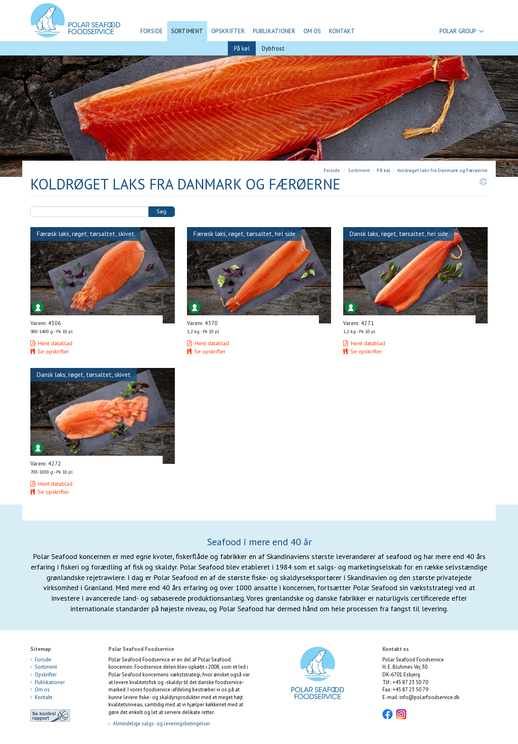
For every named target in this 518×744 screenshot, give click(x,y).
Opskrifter (228, 31)
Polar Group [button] (461, 31)
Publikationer (274, 31)
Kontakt (342, 31)
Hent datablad (51, 343)
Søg (161, 211)
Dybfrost (273, 48)
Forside (151, 31)
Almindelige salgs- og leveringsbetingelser (159, 723)
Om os (312, 31)
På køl (242, 48)
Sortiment (187, 31)
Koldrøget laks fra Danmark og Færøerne (442, 170)
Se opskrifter (49, 351)
